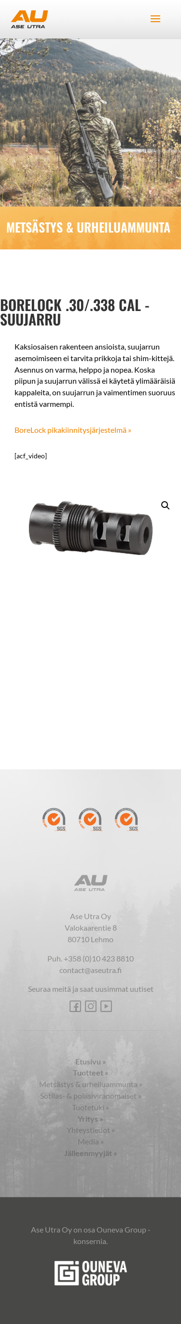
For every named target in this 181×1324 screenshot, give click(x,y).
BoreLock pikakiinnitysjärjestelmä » (72, 429)
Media (91, 1141)
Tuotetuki (90, 1107)
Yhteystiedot (91, 1129)
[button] (165, 505)
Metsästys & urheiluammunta (90, 1084)
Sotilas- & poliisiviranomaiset (90, 1095)
